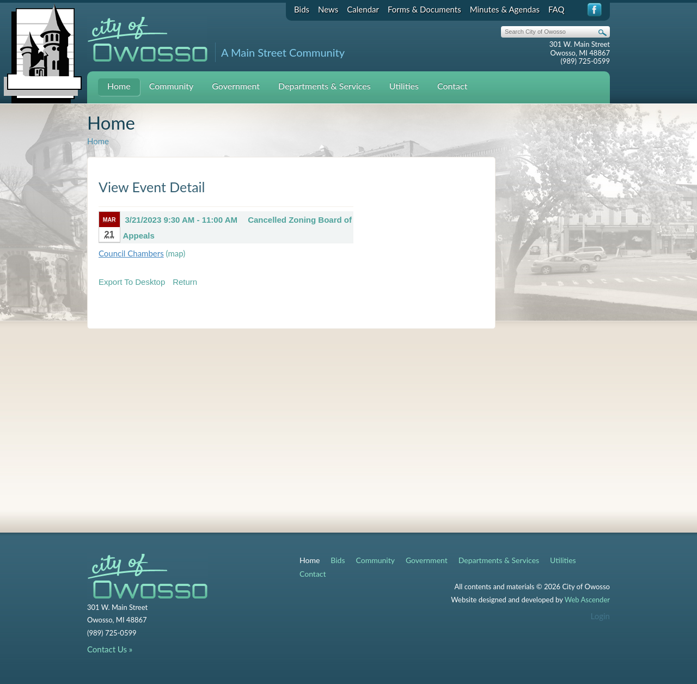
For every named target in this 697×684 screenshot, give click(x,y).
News (328, 9)
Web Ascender (587, 599)
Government (236, 86)
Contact (452, 86)
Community (171, 86)
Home (119, 86)
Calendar (363, 9)
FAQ (556, 9)
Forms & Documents (424, 9)
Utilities (404, 86)
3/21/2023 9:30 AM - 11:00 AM (181, 219)
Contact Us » (109, 649)
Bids (301, 9)
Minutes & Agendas (505, 9)
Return (185, 281)
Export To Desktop (132, 281)
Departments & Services (324, 86)
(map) (176, 253)
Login (600, 616)
